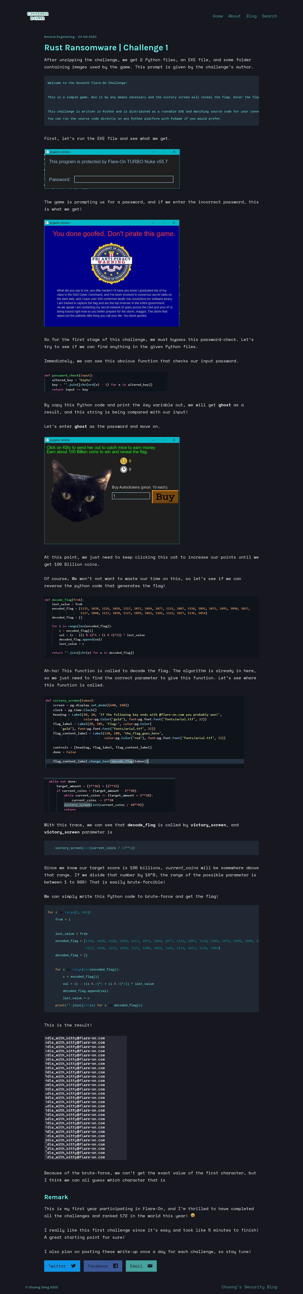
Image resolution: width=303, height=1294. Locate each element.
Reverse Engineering (59, 37)
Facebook (103, 1266)
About (234, 16)
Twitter (62, 1266)
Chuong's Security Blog (249, 1287)
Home (218, 16)
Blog (251, 16)
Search (269, 16)
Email (141, 1266)
